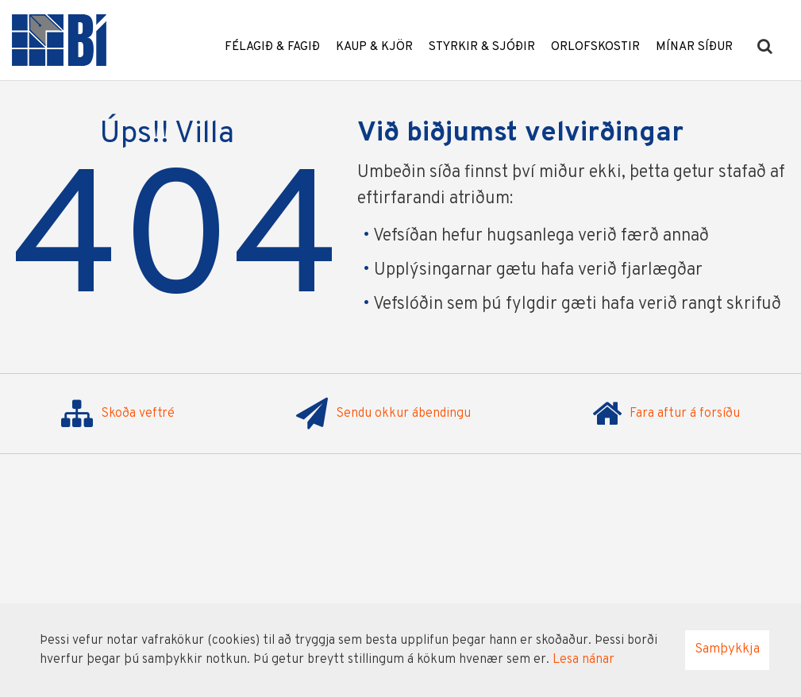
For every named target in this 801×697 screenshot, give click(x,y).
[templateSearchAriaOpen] (765, 47)
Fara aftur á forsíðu (666, 413)
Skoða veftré (118, 413)
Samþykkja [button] (727, 649)
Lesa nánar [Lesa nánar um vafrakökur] (583, 660)
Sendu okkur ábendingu (383, 413)
